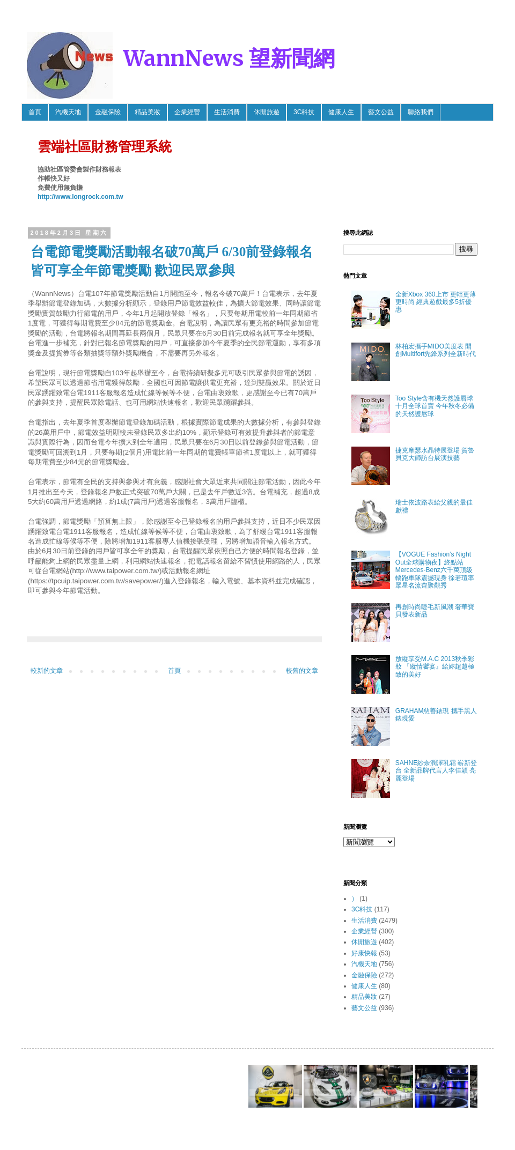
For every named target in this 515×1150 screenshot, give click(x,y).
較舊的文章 (302, 670)
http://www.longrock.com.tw (80, 197)
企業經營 (187, 112)
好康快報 (364, 953)
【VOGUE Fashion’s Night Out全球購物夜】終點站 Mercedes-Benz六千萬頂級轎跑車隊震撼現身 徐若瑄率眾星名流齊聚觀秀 (434, 570)
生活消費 (227, 112)
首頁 (34, 112)
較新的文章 (47, 670)
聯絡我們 (420, 112)
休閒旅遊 (266, 112)
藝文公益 (381, 112)
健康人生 (341, 112)
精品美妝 (147, 112)
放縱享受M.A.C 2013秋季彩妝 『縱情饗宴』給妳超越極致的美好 (434, 666)
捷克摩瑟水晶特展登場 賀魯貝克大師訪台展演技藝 (434, 454)
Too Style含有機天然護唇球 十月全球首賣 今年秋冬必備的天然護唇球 (434, 406)
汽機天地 (68, 112)
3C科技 (303, 112)
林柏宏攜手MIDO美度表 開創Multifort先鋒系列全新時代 (435, 350)
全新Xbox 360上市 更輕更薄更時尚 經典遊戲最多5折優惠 (435, 302)
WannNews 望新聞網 (229, 58)
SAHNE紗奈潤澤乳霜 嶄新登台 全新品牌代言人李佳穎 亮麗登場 (436, 770)
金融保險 (108, 112)
